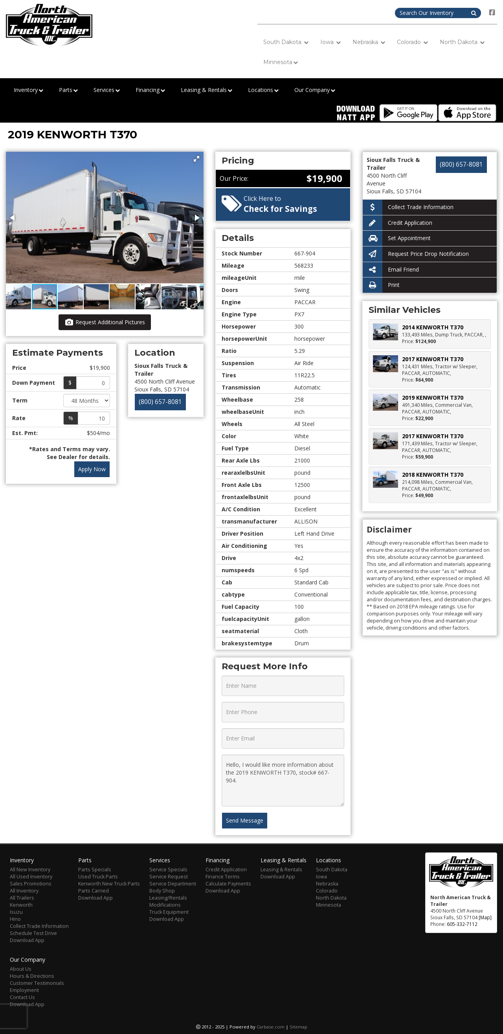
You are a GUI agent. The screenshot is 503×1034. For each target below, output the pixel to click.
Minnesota (280, 62)
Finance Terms (223, 876)
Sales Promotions (30, 883)
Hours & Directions (32, 976)
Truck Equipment (169, 912)
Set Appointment (397, 238)
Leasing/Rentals (168, 897)
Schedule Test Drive (33, 933)
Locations (263, 90)
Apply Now (92, 469)
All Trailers (22, 897)
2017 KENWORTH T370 (432, 359)
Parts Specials (94, 869)
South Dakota (285, 42)
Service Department (172, 883)
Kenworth (21, 905)
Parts (68, 90)
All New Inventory (30, 869)
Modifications (165, 905)
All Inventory (24, 890)
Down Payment (33, 382)
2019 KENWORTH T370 (432, 397)
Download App (27, 940)
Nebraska (368, 42)
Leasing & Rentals (206, 90)
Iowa (330, 42)
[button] (196, 158)
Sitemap (298, 1027)
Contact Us (22, 997)
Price (19, 367)
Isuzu (16, 912)
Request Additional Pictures (104, 322)
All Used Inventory (31, 876)
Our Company (314, 90)
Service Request (168, 876)
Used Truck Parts (98, 876)
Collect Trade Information (408, 207)
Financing (150, 90)
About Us (20, 969)
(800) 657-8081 (160, 402)
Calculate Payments (228, 883)
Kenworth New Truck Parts (109, 883)
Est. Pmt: (25, 433)
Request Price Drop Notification (416, 254)
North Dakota (462, 42)
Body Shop (162, 890)
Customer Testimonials (37, 983)
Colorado (412, 42)
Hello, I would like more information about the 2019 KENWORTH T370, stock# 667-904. (283, 780)
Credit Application (397, 223)
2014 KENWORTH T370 (432, 327)
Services (107, 90)
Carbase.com (271, 1027)
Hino (15, 919)
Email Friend (391, 269)
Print (381, 285)
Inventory (28, 90)
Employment (24, 990)
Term (20, 400)
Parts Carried (93, 890)
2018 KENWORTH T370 (432, 474)
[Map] (485, 917)
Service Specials (168, 869)
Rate (19, 418)
